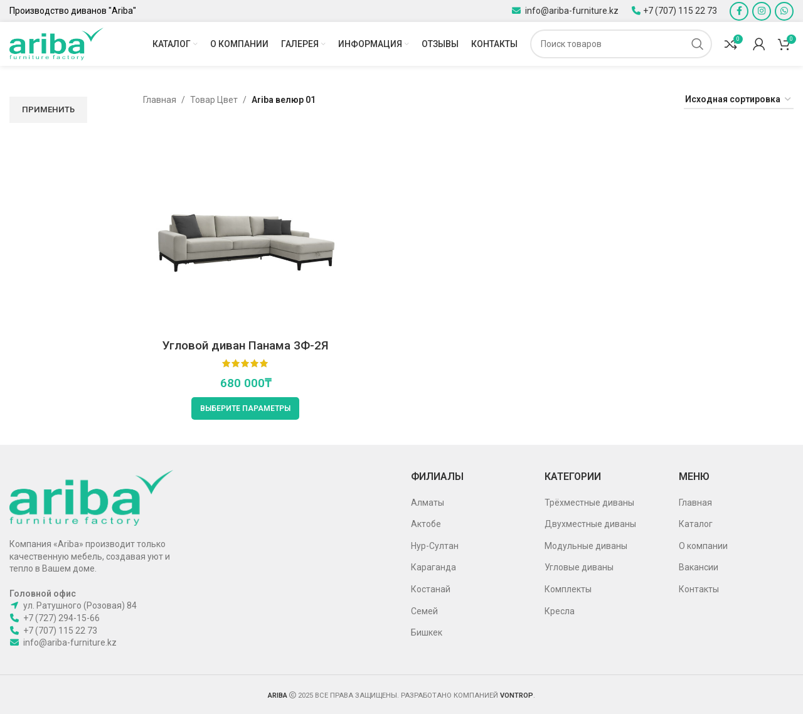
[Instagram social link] (761, 11)
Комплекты (568, 589)
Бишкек (426, 632)
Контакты (699, 589)
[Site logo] (56, 43)
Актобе (426, 524)
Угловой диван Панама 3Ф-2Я (245, 345)
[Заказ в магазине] (739, 100)
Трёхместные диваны (589, 503)
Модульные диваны (586, 546)
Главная (159, 100)
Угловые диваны (579, 567)
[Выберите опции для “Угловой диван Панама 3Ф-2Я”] (245, 408)
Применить (48, 109)
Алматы (427, 503)
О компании (703, 546)
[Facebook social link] (739, 11)
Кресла (560, 611)
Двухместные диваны (590, 524)
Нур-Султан (435, 546)
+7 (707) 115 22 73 (680, 11)
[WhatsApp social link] (784, 11)
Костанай (430, 589)
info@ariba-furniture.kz (571, 11)
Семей (424, 611)
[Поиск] (621, 43)
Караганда (433, 567)
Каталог (696, 524)
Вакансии (698, 567)
